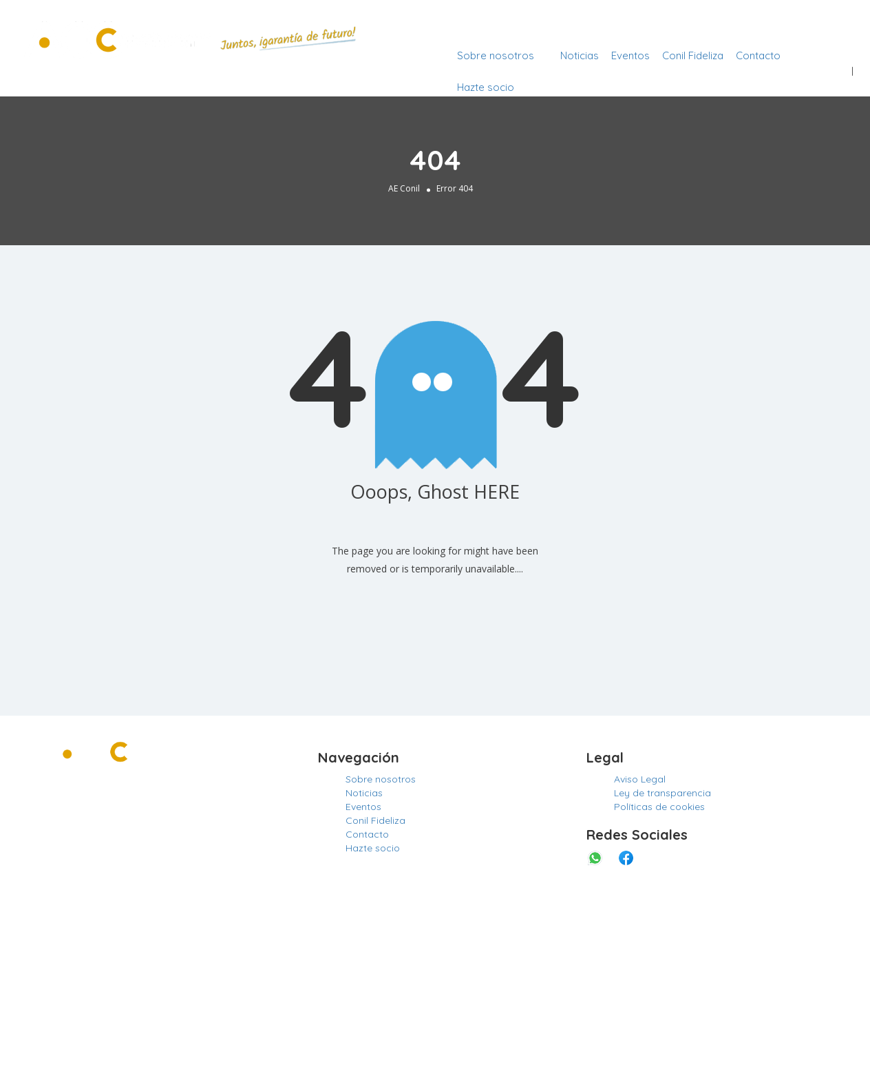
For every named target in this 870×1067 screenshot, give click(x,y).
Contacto (758, 55)
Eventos (630, 55)
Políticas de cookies (659, 806)
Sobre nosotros (495, 55)
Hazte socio (485, 87)
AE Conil (404, 188)
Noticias (579, 55)
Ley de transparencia (662, 793)
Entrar (832, 23)
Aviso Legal (640, 779)
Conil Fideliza (692, 55)
